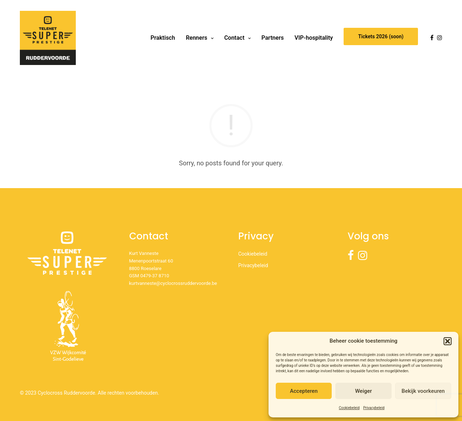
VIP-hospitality (314, 37)
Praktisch (163, 37)
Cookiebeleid (349, 408)
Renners (196, 37)
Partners (272, 37)
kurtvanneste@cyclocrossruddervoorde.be (173, 283)
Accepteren (304, 391)
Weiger (363, 391)
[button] (447, 341)
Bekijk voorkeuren (423, 391)
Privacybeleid (373, 408)
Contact (234, 37)
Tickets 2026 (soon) (381, 36)
